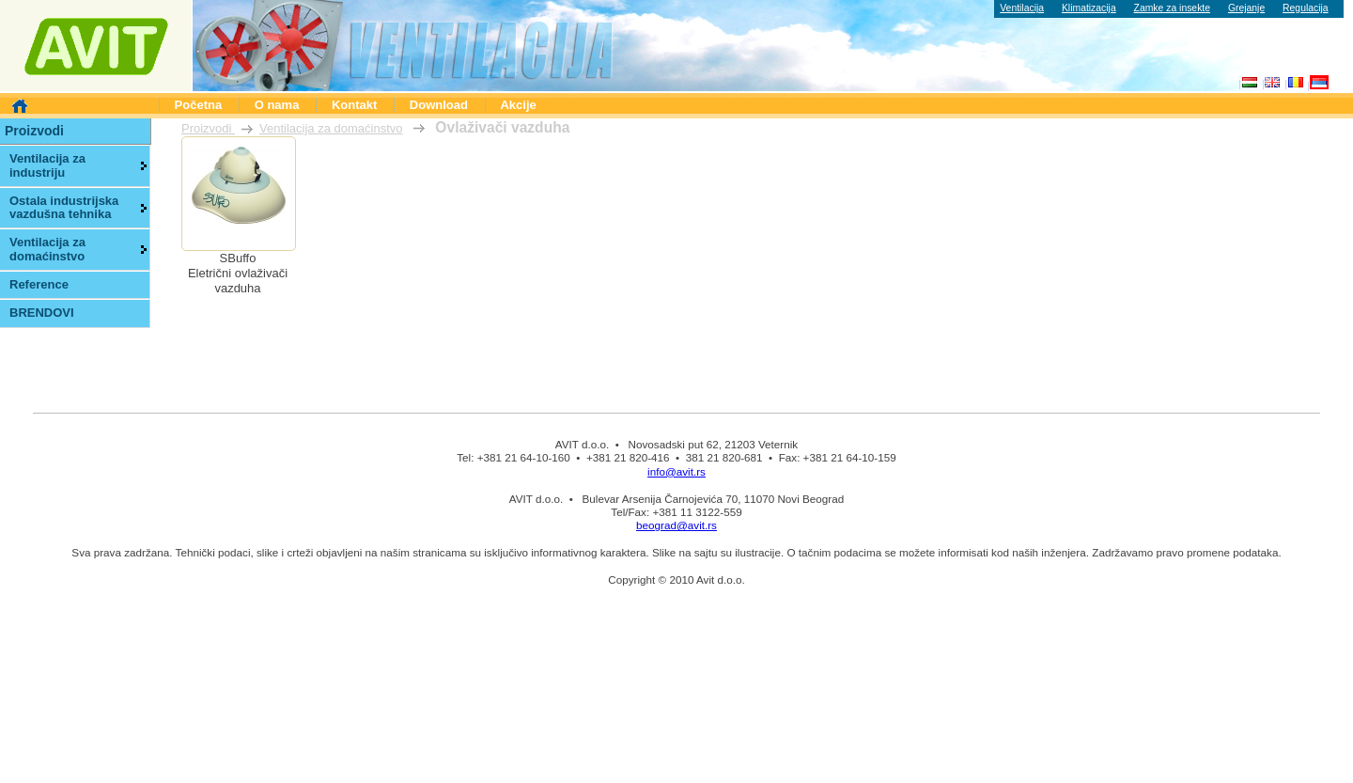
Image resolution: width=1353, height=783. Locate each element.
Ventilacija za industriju (47, 165)
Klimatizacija (1089, 8)
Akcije (518, 105)
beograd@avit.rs (676, 525)
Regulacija (1306, 8)
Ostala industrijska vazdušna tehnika (63, 207)
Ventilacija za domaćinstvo (330, 128)
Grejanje (1246, 8)
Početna (199, 105)
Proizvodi (208, 128)
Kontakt (354, 105)
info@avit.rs (676, 471)
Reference (39, 284)
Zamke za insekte (1172, 8)
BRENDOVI (41, 312)
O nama (277, 105)
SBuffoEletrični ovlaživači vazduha (238, 273)
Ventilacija (1022, 8)
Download (439, 105)
